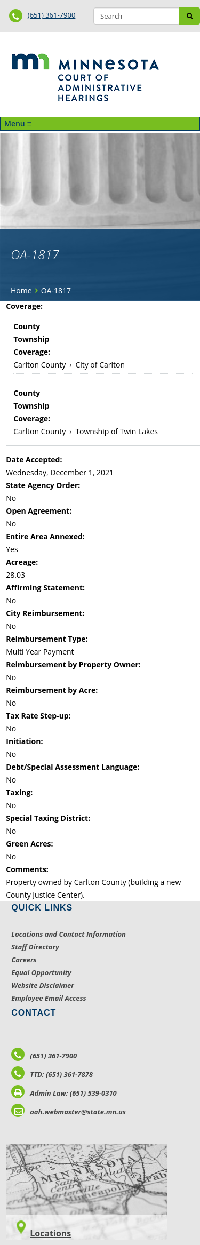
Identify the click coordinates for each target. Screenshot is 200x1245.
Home (21, 290)
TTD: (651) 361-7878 (52, 1074)
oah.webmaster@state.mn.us (68, 1111)
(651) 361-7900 (52, 15)
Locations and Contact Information (68, 934)
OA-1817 (56, 290)
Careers (23, 959)
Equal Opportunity (41, 972)
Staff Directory (35, 947)
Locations (50, 1233)
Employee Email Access (48, 998)
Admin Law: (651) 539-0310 (64, 1093)
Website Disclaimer (42, 985)
